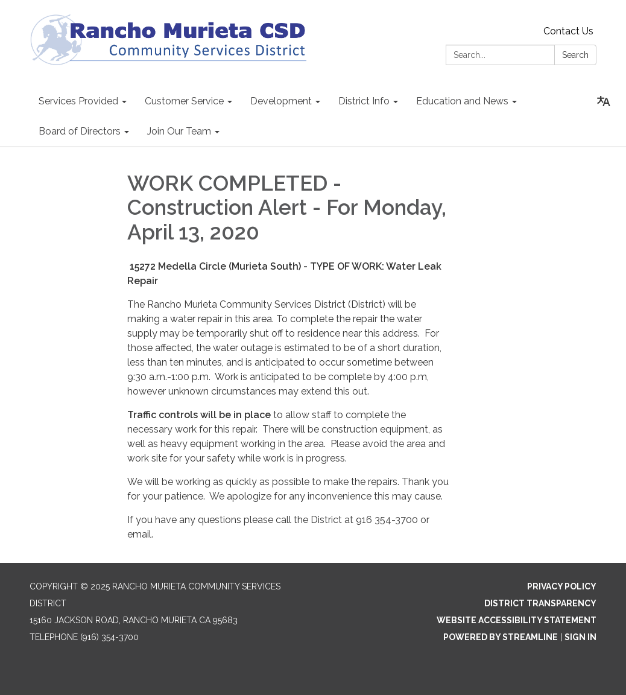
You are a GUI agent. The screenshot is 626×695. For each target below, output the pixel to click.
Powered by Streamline (500, 637)
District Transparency (540, 603)
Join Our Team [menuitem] (179, 131)
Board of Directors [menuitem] (80, 131)
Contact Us (568, 31)
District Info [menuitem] (364, 101)
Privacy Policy (561, 586)
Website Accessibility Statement (516, 620)
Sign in (580, 637)
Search (575, 55)
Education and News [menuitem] (462, 101)
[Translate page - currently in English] (603, 101)
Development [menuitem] (281, 101)
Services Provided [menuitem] (78, 101)
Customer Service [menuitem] (184, 101)
